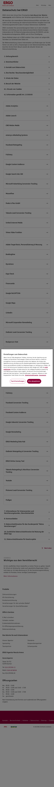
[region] (27, 368)
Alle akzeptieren (34, 381)
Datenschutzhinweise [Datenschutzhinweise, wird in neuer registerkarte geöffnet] (31, 375)
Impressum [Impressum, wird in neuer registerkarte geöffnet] (42, 375)
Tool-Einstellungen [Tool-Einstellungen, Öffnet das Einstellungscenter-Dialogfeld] (18, 381)
